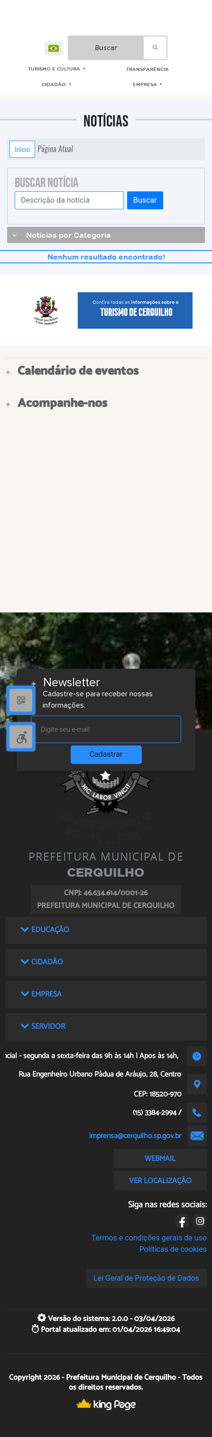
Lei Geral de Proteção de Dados (146, 1278)
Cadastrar (106, 754)
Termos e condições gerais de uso (149, 1237)
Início (22, 149)
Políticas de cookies (173, 1249)
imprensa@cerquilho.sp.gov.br (135, 1136)
